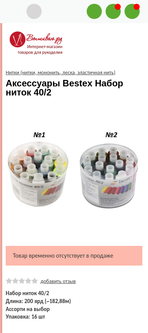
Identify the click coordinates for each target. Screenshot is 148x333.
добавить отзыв (58, 281)
